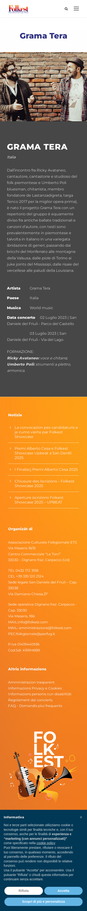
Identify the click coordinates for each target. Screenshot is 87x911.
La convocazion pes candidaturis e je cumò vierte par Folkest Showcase (46, 432)
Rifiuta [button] (24, 891)
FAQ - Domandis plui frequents (35, 706)
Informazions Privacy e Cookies (35, 688)
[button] (81, 817)
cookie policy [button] (46, 843)
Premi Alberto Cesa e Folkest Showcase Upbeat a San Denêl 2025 (43, 453)
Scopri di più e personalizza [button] (43, 901)
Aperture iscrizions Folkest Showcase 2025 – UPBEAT (39, 499)
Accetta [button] (63, 891)
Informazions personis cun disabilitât (39, 694)
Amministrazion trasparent (31, 682)
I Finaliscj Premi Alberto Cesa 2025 (46, 469)
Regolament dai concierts (30, 700)
